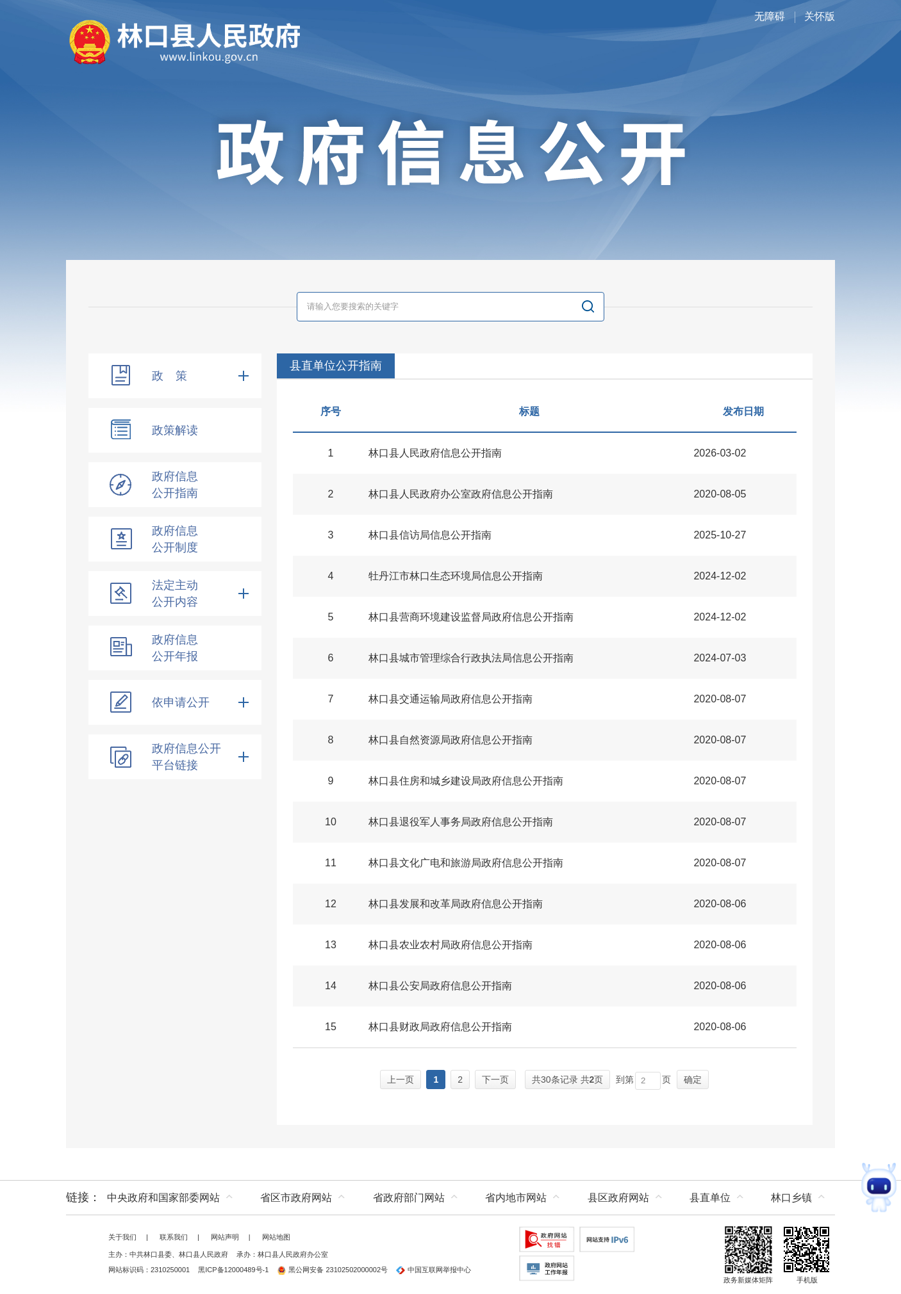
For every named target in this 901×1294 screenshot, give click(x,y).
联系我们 (174, 1237)
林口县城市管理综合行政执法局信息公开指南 (471, 657)
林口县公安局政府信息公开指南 (440, 985)
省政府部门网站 (409, 1197)
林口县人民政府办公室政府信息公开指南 (460, 494)
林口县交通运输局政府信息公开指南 (450, 698)
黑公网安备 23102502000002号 (332, 1270)
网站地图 (276, 1237)
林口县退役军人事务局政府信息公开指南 (460, 821)
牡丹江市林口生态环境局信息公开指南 (455, 575)
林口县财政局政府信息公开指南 (440, 1026)
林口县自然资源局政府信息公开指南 (450, 739)
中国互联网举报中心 (433, 1270)
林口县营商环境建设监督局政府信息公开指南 (471, 616)
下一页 (495, 1079)
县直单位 (710, 1197)
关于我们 (122, 1237)
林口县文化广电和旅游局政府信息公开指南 (465, 862)
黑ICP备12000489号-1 (233, 1270)
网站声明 (225, 1237)
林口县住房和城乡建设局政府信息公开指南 (465, 780)
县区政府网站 (618, 1197)
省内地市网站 (516, 1197)
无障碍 (769, 16)
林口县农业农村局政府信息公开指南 (450, 944)
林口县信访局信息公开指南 (430, 535)
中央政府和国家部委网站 (163, 1197)
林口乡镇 (791, 1197)
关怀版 (819, 16)
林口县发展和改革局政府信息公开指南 (455, 903)
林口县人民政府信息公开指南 (435, 453)
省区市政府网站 (296, 1197)
